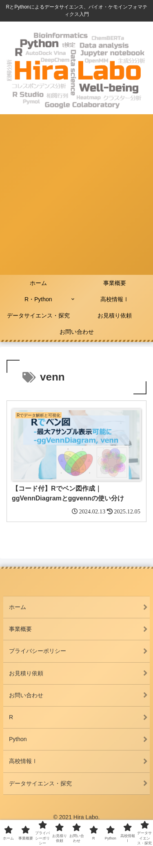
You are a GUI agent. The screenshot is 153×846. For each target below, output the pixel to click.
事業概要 (20, 629)
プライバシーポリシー (37, 651)
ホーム (17, 607)
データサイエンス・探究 (40, 783)
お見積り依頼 (26, 673)
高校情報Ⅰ (23, 761)
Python (18, 739)
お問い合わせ (26, 695)
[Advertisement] (76, 194)
